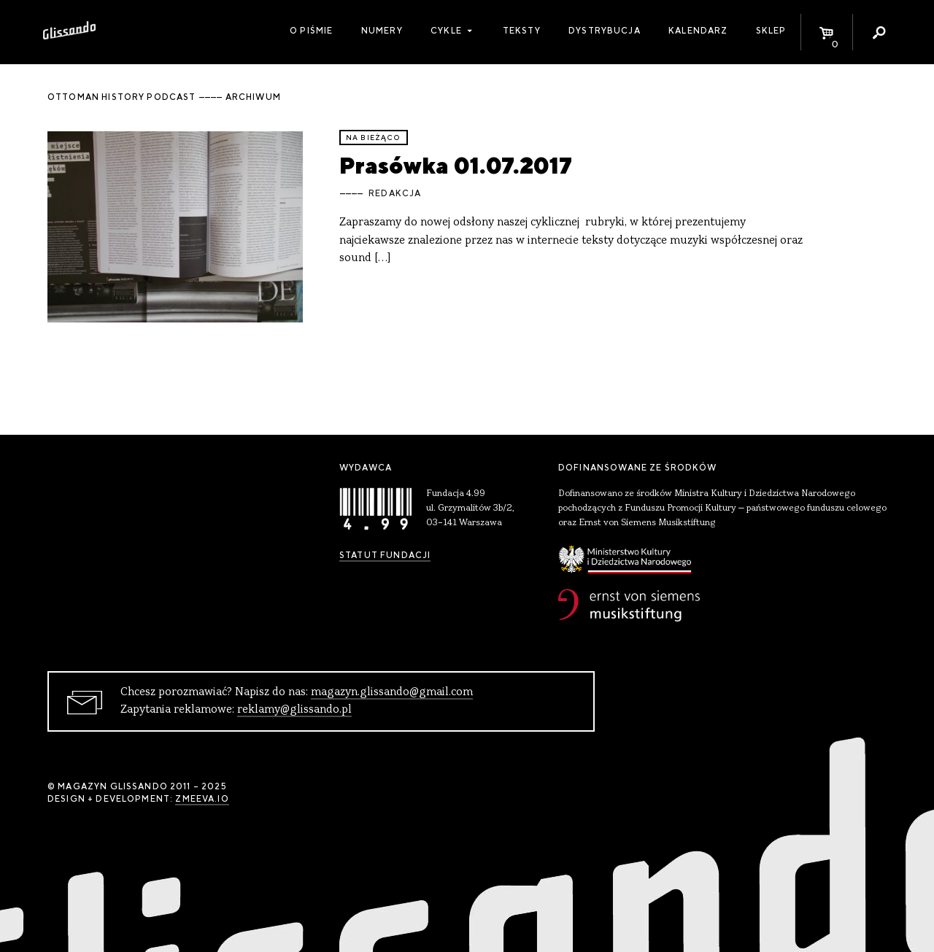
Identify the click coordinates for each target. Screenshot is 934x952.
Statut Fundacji (385, 555)
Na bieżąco (373, 137)
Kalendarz (697, 31)
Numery (382, 31)
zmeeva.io (201, 799)
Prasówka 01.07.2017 (455, 165)
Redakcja (394, 193)
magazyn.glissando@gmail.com (392, 692)
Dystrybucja (604, 31)
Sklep (771, 31)
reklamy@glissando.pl (294, 710)
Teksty (522, 31)
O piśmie (311, 31)
